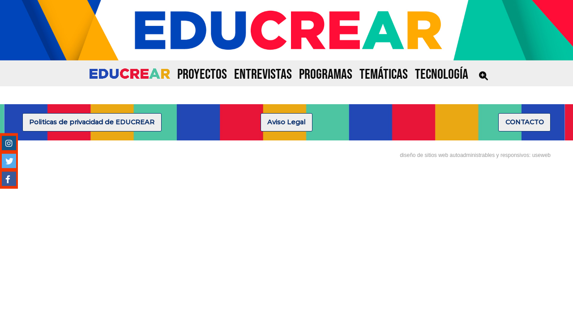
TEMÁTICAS (383, 74)
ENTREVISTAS (263, 74)
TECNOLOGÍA (441, 74)
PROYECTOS (202, 74)
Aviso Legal (286, 122)
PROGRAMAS (325, 74)
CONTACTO (524, 122)
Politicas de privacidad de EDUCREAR (91, 122)
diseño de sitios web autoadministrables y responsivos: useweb (475, 155)
